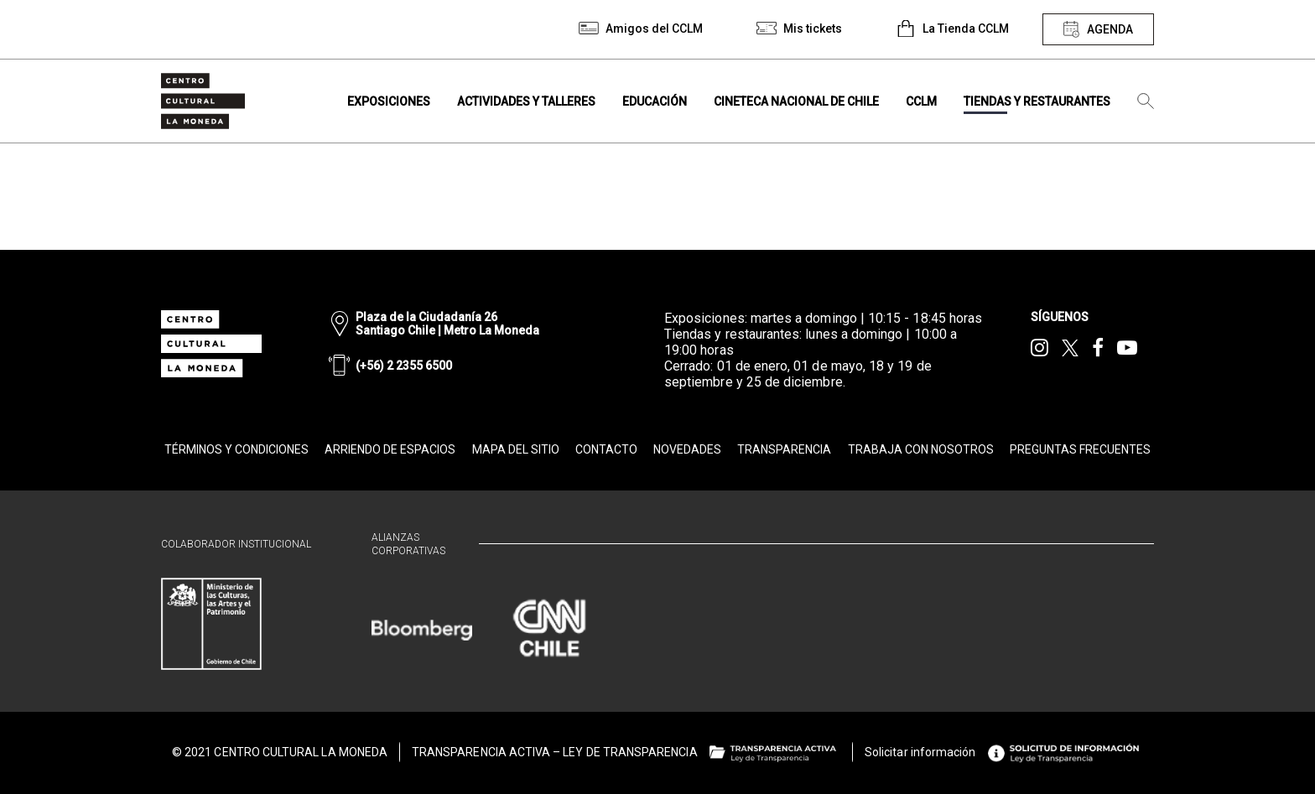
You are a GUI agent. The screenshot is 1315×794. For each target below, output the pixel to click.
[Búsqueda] (1145, 101)
